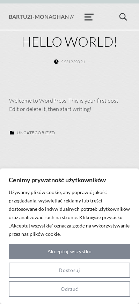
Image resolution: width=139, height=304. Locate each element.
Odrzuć (69, 289)
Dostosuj (69, 270)
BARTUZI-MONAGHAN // (41, 16)
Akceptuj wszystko (69, 251)
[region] (69, 236)
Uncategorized (36, 132)
